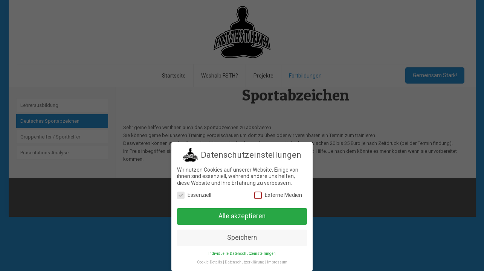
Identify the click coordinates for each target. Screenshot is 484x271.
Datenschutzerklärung (244, 261)
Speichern (242, 237)
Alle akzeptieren (242, 215)
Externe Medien (278, 194)
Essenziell (194, 194)
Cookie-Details (209, 261)
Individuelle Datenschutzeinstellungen (242, 253)
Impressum (277, 261)
